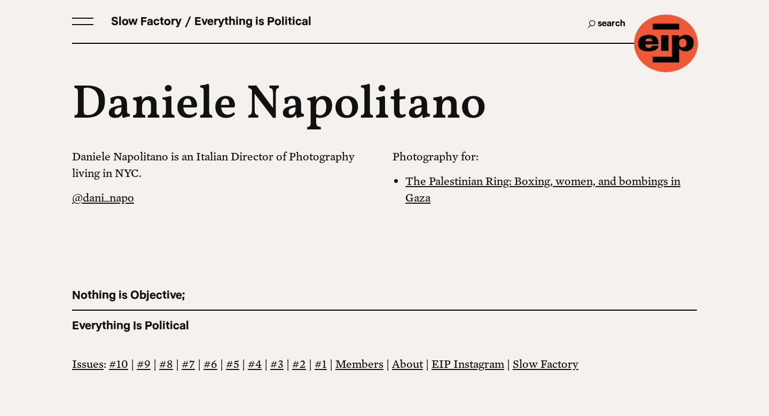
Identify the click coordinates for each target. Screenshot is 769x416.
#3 (277, 364)
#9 (144, 364)
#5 (232, 364)
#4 (255, 364)
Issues (88, 364)
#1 (321, 364)
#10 (118, 364)
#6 (210, 364)
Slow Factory (545, 364)
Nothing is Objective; (128, 295)
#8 (166, 364)
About (407, 364)
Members (359, 364)
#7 (188, 364)
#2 (299, 364)
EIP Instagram (467, 364)
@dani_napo (103, 197)
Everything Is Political (130, 325)
